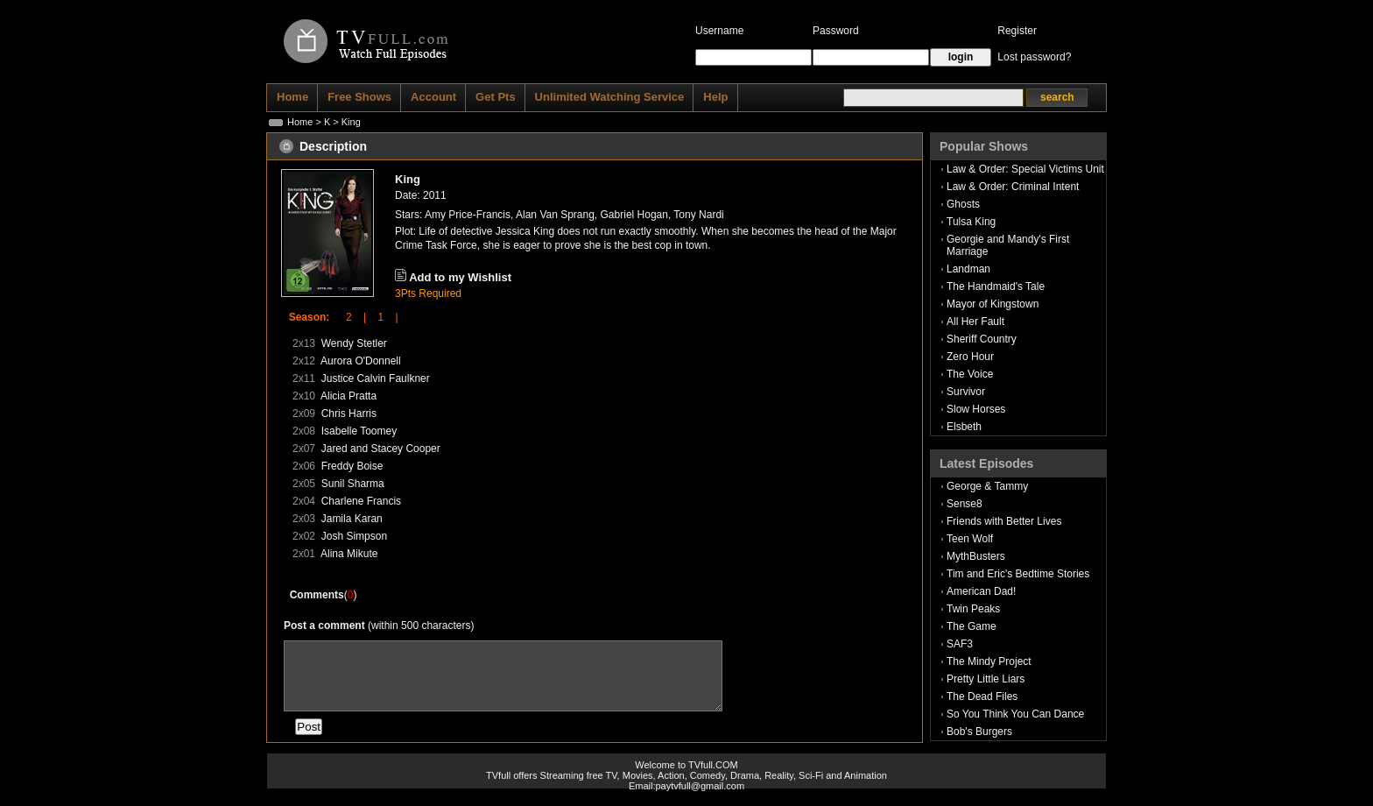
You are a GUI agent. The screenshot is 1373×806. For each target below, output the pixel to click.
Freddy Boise (352, 466)
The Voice (970, 374)
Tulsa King (971, 222)
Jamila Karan (352, 519)
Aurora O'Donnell (360, 361)
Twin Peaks (973, 609)
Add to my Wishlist (460, 277)
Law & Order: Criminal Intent (1013, 186)
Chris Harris (349, 413)
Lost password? (1034, 57)
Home (300, 122)
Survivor (966, 391)
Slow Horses (976, 409)
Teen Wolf (970, 539)
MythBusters (976, 556)
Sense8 (964, 504)
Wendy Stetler (354, 343)
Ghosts (963, 204)
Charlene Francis (361, 501)
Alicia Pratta (348, 396)
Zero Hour (970, 356)
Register (1017, 31)
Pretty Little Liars (985, 679)
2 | (350, 317)
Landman (968, 269)
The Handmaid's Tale (996, 286)
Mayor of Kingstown (993, 304)
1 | (382, 317)
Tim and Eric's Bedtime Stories (1018, 574)
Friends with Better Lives (1004, 521)
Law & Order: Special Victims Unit (1025, 169)
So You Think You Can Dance (1015, 714)
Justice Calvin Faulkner (375, 378)
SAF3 (960, 644)
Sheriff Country (982, 339)
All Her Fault (975, 321)
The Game (971, 626)
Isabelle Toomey (359, 431)
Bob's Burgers (979, 731)
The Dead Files (982, 696)
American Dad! (981, 591)
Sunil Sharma (352, 483)
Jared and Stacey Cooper (380, 448)
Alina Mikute (348, 554)
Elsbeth (964, 427)
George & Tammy (987, 486)
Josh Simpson (354, 536)
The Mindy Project (989, 661)
